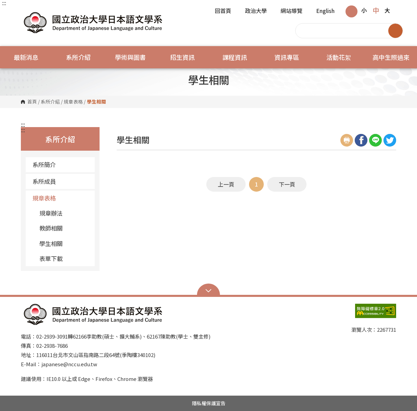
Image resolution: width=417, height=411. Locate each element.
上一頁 (226, 184)
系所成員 (61, 181)
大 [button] (387, 10)
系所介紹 (50, 101)
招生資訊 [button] (182, 57)
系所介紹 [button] (78, 57)
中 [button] (376, 10)
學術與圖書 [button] (130, 57)
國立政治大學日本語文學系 (28, 13)
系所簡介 (61, 164)
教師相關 (51, 228)
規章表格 (73, 101)
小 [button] (364, 10)
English (325, 11)
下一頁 (287, 184)
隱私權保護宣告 (208, 403)
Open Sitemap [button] (208, 290)
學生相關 (51, 243)
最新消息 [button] (26, 57)
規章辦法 (51, 213)
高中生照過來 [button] (391, 57)
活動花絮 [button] (338, 57)
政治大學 (256, 11)
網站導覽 (291, 11)
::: (4, 2)
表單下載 (51, 258)
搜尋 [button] (395, 31)
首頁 (32, 101)
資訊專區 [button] (286, 57)
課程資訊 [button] (234, 57)
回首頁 (223, 11)
